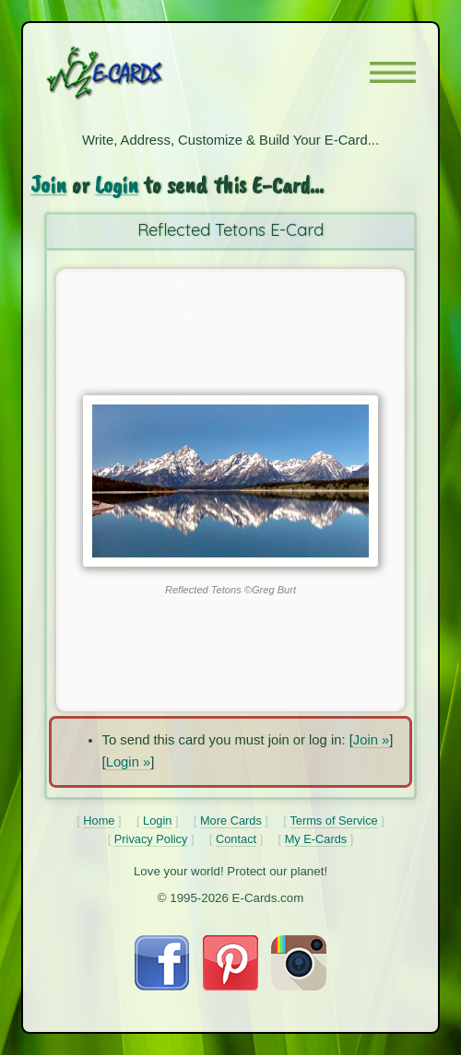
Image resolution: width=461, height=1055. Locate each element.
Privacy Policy (151, 839)
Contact (236, 839)
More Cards (231, 820)
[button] (393, 72)
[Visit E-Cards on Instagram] (298, 986)
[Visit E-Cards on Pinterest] (230, 986)
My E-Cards (316, 839)
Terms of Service (333, 820)
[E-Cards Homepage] (137, 72)
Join (48, 185)
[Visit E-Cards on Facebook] (162, 986)
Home (98, 820)
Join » (371, 740)
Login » (128, 762)
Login (116, 185)
